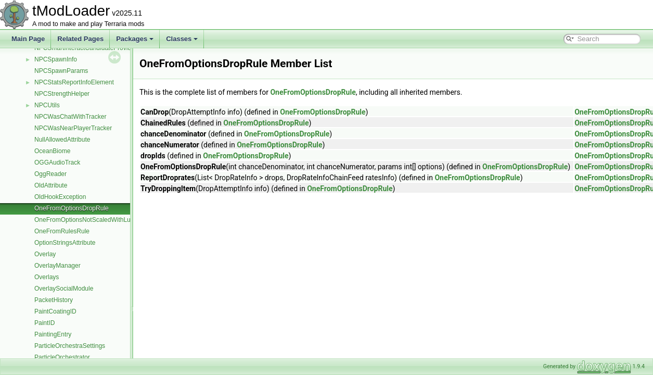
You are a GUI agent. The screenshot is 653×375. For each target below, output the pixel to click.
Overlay (45, 254)
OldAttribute (50, 185)
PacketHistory (53, 300)
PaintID (44, 323)
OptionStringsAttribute (64, 242)
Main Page (28, 39)
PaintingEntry (52, 334)
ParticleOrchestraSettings (69, 345)
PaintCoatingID (55, 311)
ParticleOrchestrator (62, 357)
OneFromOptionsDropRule (71, 208)
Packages (134, 39)
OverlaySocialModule (63, 288)
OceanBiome (52, 151)
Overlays (46, 277)
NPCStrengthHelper (61, 93)
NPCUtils (47, 105)
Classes (182, 39)
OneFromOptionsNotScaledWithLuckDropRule (98, 219)
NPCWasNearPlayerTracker (73, 128)
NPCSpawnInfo (55, 59)
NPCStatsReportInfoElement (74, 82)
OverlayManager (57, 265)
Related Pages (80, 39)
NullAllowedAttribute (62, 139)
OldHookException (60, 197)
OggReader (50, 174)
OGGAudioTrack (57, 162)
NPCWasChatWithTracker (70, 116)
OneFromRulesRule (61, 231)
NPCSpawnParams (61, 70)
